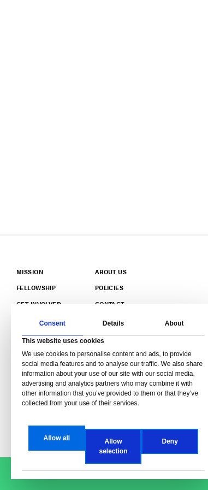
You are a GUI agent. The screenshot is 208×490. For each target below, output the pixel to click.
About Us (111, 272)
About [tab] (174, 323)
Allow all (56, 438)
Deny (170, 441)
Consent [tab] (52, 323)
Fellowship (36, 288)
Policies (109, 288)
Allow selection (113, 446)
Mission (29, 272)
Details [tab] (113, 323)
